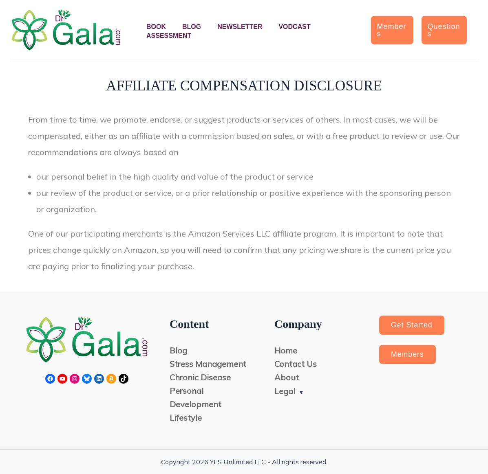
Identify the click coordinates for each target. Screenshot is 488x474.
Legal (284, 391)
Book (156, 26)
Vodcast (294, 26)
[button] (392, 30)
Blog (191, 26)
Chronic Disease (200, 378)
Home (285, 351)
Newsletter (239, 26)
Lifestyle (186, 418)
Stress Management (208, 364)
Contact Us (295, 364)
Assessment (168, 35)
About (286, 378)
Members (408, 355)
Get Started (412, 325)
